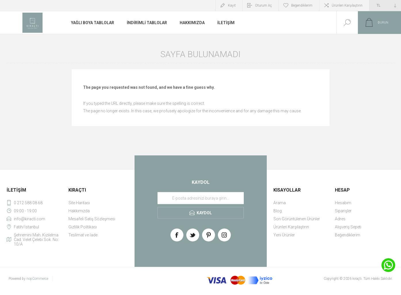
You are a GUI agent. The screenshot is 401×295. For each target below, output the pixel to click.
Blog (277, 211)
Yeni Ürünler (284, 235)
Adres (340, 219)
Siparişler (343, 211)
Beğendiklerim (347, 235)
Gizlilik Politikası (82, 227)
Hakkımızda (79, 211)
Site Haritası (79, 202)
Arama (279, 202)
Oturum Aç (263, 5)
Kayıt (232, 5)
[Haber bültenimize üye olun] (201, 198)
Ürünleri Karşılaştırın (347, 5)
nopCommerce (37, 279)
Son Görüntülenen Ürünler (296, 219)
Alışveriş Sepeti (348, 227)
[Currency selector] (385, 5)
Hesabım (343, 202)
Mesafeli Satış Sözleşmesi (91, 219)
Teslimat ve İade (82, 235)
